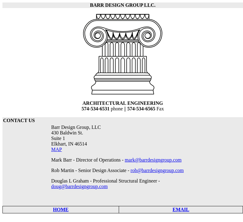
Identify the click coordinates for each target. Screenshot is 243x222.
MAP (56, 149)
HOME (61, 209)
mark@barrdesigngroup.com (153, 159)
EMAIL (181, 209)
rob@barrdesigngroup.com (156, 170)
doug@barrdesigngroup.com (79, 186)
